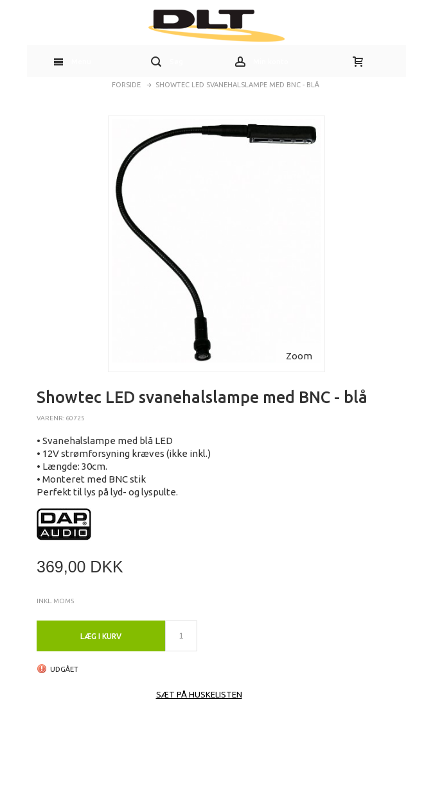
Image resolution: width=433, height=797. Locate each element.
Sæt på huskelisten (199, 694)
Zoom (299, 355)
